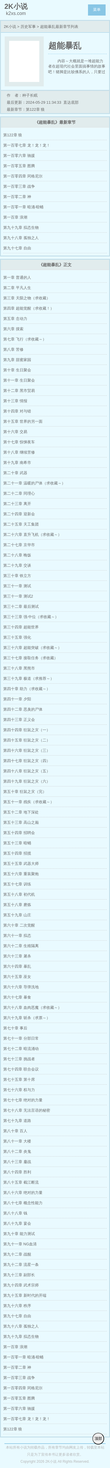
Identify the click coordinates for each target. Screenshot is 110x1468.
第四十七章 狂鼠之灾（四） (26, 761)
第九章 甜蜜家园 (17, 360)
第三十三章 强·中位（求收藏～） (31, 617)
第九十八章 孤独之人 (21, 238)
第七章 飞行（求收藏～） (24, 339)
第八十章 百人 (15, 1131)
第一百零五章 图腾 (19, 166)
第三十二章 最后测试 (21, 606)
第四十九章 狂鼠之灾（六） (26, 781)
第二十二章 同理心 (19, 493)
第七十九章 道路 (17, 1120)
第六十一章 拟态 (17, 935)
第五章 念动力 (15, 318)
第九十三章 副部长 (19, 1275)
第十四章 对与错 (17, 411)
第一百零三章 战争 (19, 186)
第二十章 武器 (15, 473)
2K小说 (10, 26)
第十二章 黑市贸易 (19, 390)
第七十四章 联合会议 (21, 1069)
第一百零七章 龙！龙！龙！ (26, 145)
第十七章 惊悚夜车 (19, 442)
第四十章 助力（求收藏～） (26, 689)
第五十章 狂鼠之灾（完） (24, 791)
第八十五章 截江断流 (21, 1182)
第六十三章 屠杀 (17, 956)
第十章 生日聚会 (17, 370)
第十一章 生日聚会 (19, 380)
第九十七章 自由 (17, 248)
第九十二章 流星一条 (21, 1264)
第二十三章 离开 (17, 503)
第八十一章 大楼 (17, 1141)
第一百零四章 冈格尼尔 (23, 176)
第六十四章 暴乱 (17, 966)
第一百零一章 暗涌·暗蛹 (23, 207)
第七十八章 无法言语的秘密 (26, 1110)
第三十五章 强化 (17, 637)
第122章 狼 (12, 135)
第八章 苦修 (13, 349)
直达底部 (71, 102)
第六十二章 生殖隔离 (21, 946)
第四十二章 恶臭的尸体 (23, 709)
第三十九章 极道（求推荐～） (28, 678)
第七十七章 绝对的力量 (23, 1100)
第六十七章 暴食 (17, 997)
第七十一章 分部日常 (21, 1038)
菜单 (97, 9)
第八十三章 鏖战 (17, 1162)
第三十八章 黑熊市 (19, 668)
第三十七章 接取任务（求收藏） (30, 658)
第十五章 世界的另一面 (23, 421)
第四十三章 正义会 (19, 719)
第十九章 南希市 (17, 462)
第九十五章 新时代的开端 (24, 1295)
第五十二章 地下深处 (21, 812)
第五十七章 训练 (17, 884)
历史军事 (28, 26)
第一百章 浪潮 (15, 217)
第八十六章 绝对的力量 (23, 1192)
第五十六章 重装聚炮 (21, 874)
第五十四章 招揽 (17, 853)
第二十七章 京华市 (19, 545)
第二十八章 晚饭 (17, 555)
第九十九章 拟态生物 (21, 227)
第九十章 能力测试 (19, 1234)
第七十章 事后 (15, 1028)
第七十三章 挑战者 (19, 1059)
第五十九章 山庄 (17, 915)
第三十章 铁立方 (17, 575)
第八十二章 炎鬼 (17, 1151)
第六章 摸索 (13, 329)
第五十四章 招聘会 (19, 833)
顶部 (98, 1438)
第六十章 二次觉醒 (19, 925)
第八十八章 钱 (15, 1213)
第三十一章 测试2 (18, 596)
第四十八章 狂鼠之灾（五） (26, 771)
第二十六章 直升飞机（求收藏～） (32, 534)
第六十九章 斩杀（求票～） (26, 1018)
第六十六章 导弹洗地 (21, 987)
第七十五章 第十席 (19, 1079)
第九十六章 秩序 (17, 1305)
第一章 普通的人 (17, 277)
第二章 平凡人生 (17, 288)
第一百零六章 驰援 (19, 155)
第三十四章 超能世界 (21, 627)
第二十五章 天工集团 (21, 524)
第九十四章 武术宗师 (21, 1285)
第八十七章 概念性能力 (23, 1203)
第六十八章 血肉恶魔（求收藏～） (32, 1007)
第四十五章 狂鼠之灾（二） (26, 740)
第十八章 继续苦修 (19, 452)
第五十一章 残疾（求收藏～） (28, 802)
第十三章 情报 (15, 401)
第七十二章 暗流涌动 (21, 1048)
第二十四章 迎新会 (19, 514)
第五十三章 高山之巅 (21, 822)
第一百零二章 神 (17, 196)
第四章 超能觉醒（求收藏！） (28, 308)
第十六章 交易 (15, 432)
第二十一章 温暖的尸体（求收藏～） (34, 483)
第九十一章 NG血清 (20, 1244)
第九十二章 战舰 (17, 1254)
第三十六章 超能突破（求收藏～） (32, 647)
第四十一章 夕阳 (17, 699)
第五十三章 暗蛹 (17, 843)
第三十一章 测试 (17, 586)
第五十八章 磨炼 (17, 904)
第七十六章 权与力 (19, 1090)
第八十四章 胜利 (17, 1172)
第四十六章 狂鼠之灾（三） (26, 750)
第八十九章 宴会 (17, 1223)
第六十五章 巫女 (17, 976)
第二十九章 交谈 (17, 565)
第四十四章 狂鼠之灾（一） (26, 730)
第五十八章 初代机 (19, 894)
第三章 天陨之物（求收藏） (26, 298)
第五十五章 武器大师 (21, 863)
